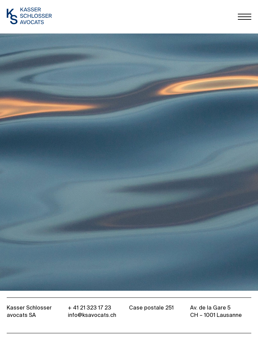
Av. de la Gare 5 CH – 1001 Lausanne (216, 311)
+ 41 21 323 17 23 (89, 308)
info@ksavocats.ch (92, 315)
